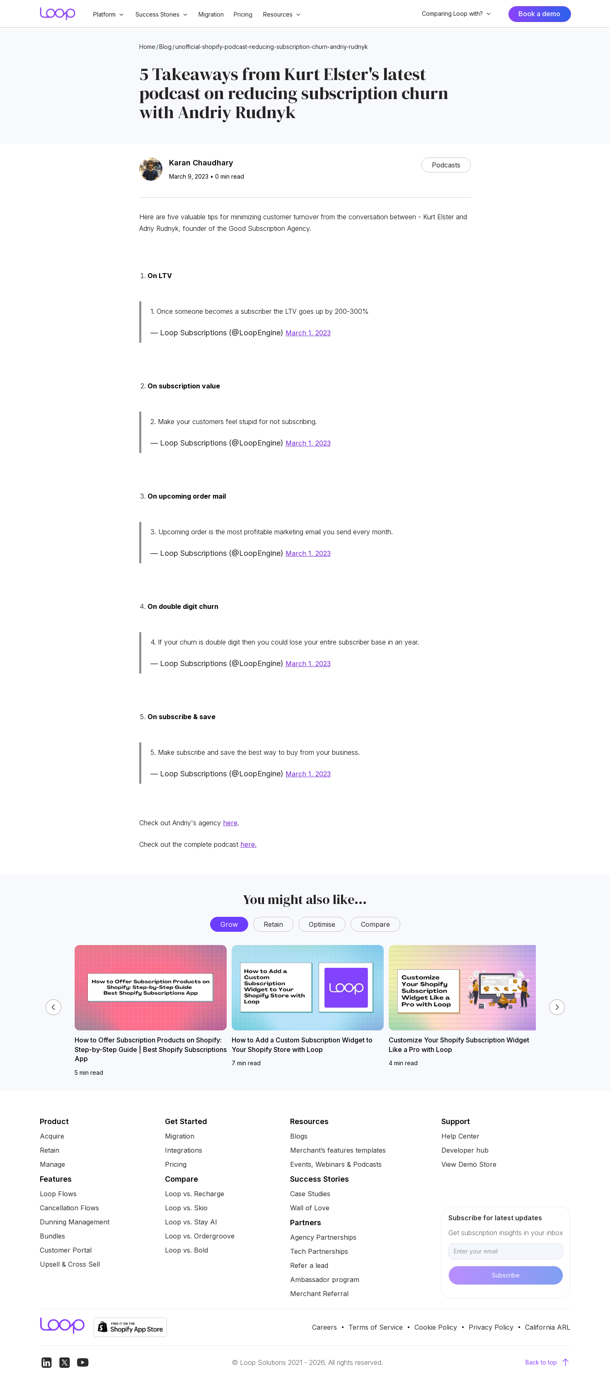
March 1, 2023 (308, 333)
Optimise (322, 924)
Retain (273, 924)
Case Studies (310, 1194)
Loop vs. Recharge (194, 1194)
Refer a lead (309, 1265)
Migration (211, 14)
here (230, 823)
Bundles (52, 1236)
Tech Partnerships (319, 1251)
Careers (324, 1327)
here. (248, 844)
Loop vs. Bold (186, 1250)
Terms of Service (376, 1327)
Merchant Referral (319, 1293)
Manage (52, 1164)
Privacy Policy (491, 1327)
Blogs (298, 1136)
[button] (108, 14)
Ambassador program (324, 1279)
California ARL (547, 1327)
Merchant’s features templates (338, 1150)
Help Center (460, 1136)
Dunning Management (74, 1222)
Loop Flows (58, 1194)
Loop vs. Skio (186, 1208)
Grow (229, 924)
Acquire (52, 1136)
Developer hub (465, 1150)
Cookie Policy (435, 1327)
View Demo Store (468, 1164)
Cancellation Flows (69, 1208)
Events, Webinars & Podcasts (336, 1164)
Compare (375, 924)
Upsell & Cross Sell (70, 1264)
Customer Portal (66, 1250)
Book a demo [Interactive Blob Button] (539, 14)
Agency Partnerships (323, 1237)
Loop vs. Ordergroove (200, 1236)
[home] (58, 13)
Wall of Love (309, 1208)
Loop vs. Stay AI (191, 1222)
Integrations (183, 1150)
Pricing (243, 14)
